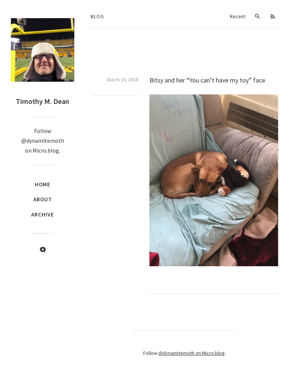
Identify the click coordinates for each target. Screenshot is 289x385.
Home (42, 184)
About (42, 199)
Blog (97, 16)
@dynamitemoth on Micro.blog (191, 353)
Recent (237, 16)
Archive (42, 214)
